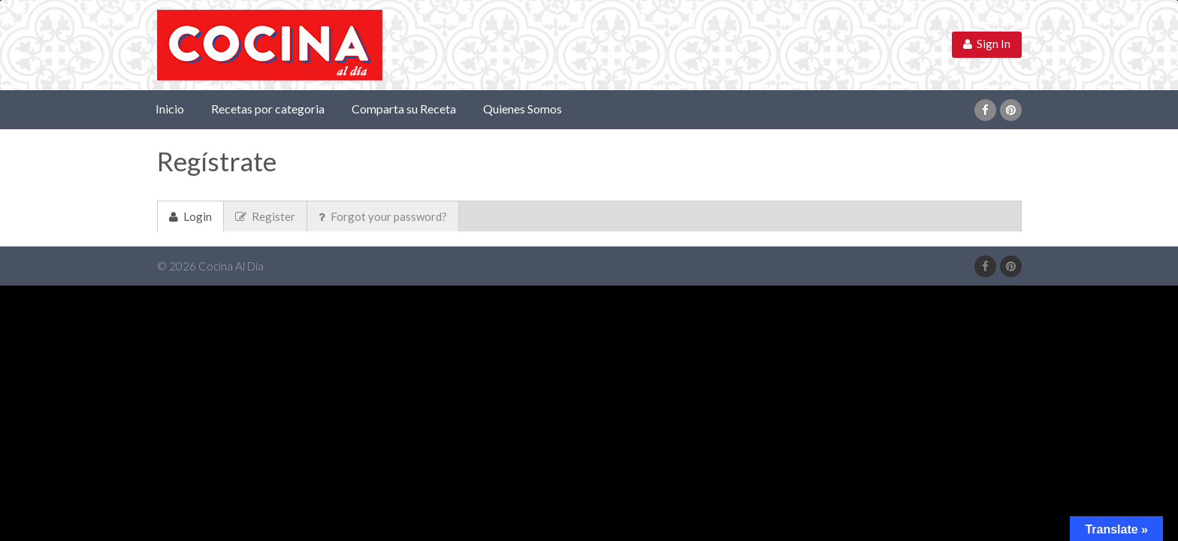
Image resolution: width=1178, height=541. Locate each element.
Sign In (986, 43)
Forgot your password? (383, 216)
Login (190, 216)
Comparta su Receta (404, 108)
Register (265, 216)
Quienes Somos (522, 108)
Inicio (170, 108)
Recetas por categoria (268, 108)
